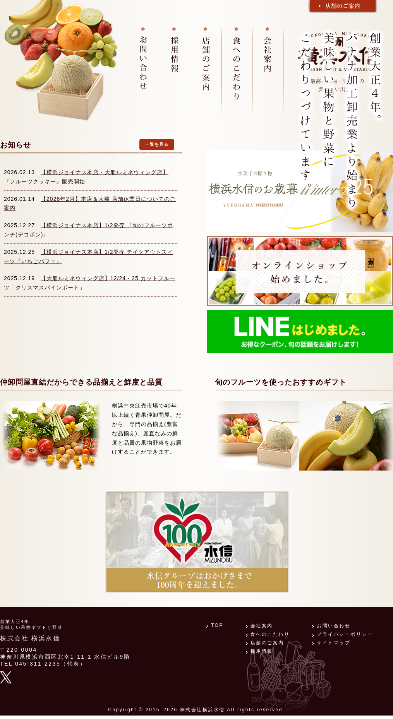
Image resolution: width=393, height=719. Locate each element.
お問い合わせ (333, 625)
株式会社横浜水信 (202, 709)
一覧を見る (156, 144)
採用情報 (262, 651)
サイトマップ (333, 642)
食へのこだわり (270, 634)
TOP (217, 625)
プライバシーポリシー (345, 634)
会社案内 (262, 625)
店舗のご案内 (267, 642)
